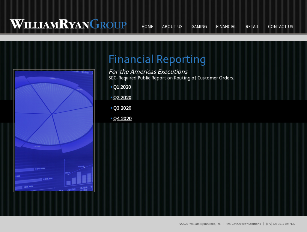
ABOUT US (172, 26)
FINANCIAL (226, 26)
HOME (147, 26)
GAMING (199, 26)
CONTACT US (280, 26)
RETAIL (252, 26)
